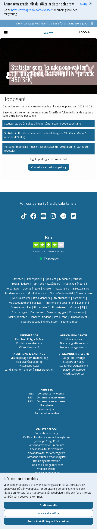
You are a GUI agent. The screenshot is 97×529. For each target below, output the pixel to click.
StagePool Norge (73, 361)
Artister (47, 288)
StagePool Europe (74, 369)
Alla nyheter (46, 405)
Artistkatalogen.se (74, 373)
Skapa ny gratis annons (74, 343)
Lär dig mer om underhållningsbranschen (29, 369)
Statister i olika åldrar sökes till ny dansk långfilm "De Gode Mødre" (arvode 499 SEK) (45, 135)
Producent (60, 317)
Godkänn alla (48, 505)
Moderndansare (14, 293)
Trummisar (52, 302)
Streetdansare (61, 298)
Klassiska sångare (74, 283)
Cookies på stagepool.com (46, 465)
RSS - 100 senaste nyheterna (46, 393)
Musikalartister (21, 298)
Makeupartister (17, 317)
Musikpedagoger (19, 302)
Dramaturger (19, 312)
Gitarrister (68, 302)
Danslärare (37, 312)
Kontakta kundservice (29, 343)
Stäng (83, 3)
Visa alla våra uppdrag (29, 361)
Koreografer (76, 312)
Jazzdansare (62, 288)
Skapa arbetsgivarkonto (73, 347)
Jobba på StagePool (47, 441)
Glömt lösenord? (29, 347)
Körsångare (12, 288)
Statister (18, 279)
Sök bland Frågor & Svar (29, 339)
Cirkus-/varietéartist (61, 293)
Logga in (84, 32)
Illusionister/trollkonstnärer (50, 307)
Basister (82, 302)
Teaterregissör (70, 321)
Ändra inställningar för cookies (48, 521)
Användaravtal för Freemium (46, 445)
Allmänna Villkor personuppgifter (46, 457)
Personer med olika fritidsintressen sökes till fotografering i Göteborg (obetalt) (46, 148)
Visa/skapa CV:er (29, 365)
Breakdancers (41, 298)
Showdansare (84, 293)
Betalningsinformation (46, 461)
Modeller (64, 279)
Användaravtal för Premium (46, 449)
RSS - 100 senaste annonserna (46, 401)
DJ (83, 307)
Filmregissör (50, 321)
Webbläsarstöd (46, 468)
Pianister (37, 302)
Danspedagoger (56, 312)
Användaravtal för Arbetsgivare (46, 453)
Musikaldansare (36, 293)
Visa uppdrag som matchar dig (29, 358)
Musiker (77, 279)
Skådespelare (34, 279)
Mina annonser (74, 339)
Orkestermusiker (21, 307)
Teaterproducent (29, 321)
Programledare (20, 283)
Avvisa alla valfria (48, 513)
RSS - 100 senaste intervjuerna (46, 397)
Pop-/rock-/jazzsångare (46, 283)
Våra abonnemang (47, 433)
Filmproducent (78, 317)
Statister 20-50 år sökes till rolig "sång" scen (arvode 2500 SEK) (42, 123)
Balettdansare (80, 288)
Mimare (74, 307)
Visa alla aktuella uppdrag (48, 167)
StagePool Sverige (74, 358)
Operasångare (31, 288)
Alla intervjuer (46, 409)
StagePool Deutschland (73, 365)
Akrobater (79, 298)
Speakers (50, 279)
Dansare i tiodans (40, 317)
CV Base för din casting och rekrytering (46, 437)
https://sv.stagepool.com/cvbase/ (31, 10)
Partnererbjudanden (47, 413)
